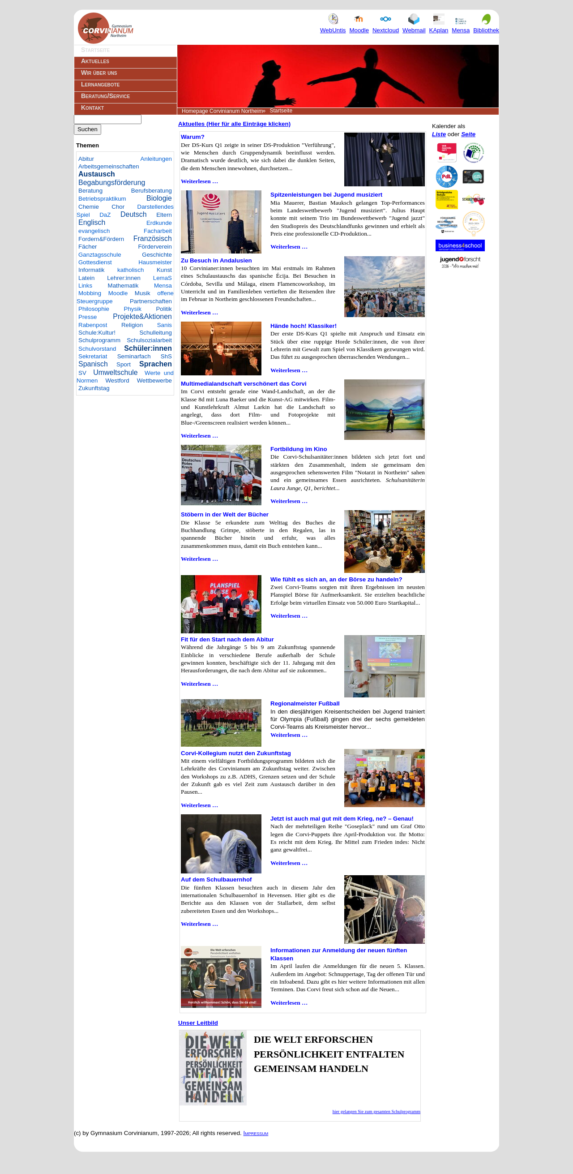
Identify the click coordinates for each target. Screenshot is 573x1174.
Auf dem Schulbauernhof (216, 879)
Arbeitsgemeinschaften (108, 166)
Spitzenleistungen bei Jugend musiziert (326, 194)
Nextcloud (385, 26)
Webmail (414, 26)
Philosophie (93, 308)
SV (82, 373)
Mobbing (89, 293)
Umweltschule (115, 372)
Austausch (96, 174)
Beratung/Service (105, 96)
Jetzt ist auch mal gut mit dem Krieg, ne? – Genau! (342, 818)
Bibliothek (486, 26)
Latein (86, 278)
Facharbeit (158, 231)
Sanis (164, 325)
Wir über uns (99, 72)
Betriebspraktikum (102, 198)
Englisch (91, 222)
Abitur (86, 158)
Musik (142, 293)
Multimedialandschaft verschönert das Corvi (244, 383)
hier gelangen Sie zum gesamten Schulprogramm (376, 1111)
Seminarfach (134, 356)
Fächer (87, 246)
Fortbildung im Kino (298, 449)
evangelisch (94, 231)
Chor (117, 206)
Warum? (193, 136)
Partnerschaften (151, 301)
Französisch (152, 238)
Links (85, 285)
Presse (87, 317)
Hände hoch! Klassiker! (303, 326)
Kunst (164, 270)
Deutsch (133, 214)
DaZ (105, 214)
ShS (166, 356)
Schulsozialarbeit (149, 340)
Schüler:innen (148, 348)
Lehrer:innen (124, 278)
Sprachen (155, 364)
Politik (164, 308)
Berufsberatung (151, 190)
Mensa (461, 26)
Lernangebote (100, 84)
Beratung (90, 190)
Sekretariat (92, 356)
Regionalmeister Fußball (305, 703)
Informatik (91, 270)
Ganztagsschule (99, 254)
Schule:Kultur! (96, 332)
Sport (123, 364)
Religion (132, 325)
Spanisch (93, 364)
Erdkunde (159, 222)
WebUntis (333, 26)
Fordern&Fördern (101, 239)
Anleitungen (156, 158)
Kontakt (92, 107)
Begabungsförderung (111, 182)
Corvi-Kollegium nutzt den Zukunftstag (236, 753)
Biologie (159, 198)
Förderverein (155, 246)
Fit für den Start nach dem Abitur (227, 639)
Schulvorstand (97, 348)
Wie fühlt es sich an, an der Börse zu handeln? (336, 579)
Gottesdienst (95, 262)
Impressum (256, 1133)
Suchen (87, 129)
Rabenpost (92, 325)
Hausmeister (155, 262)
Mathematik (123, 285)
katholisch (130, 270)
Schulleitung (155, 332)
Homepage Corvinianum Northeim (222, 111)
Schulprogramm (99, 340)
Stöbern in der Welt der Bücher (225, 514)
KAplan (439, 26)
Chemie (88, 206)
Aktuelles (95, 61)
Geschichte (157, 254)
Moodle (359, 26)
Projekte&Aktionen (142, 316)
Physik (132, 308)
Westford (117, 380)
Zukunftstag (94, 388)
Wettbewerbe (154, 380)
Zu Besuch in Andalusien (216, 260)
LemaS (162, 278)
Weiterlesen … (199, 181)
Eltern (164, 214)
